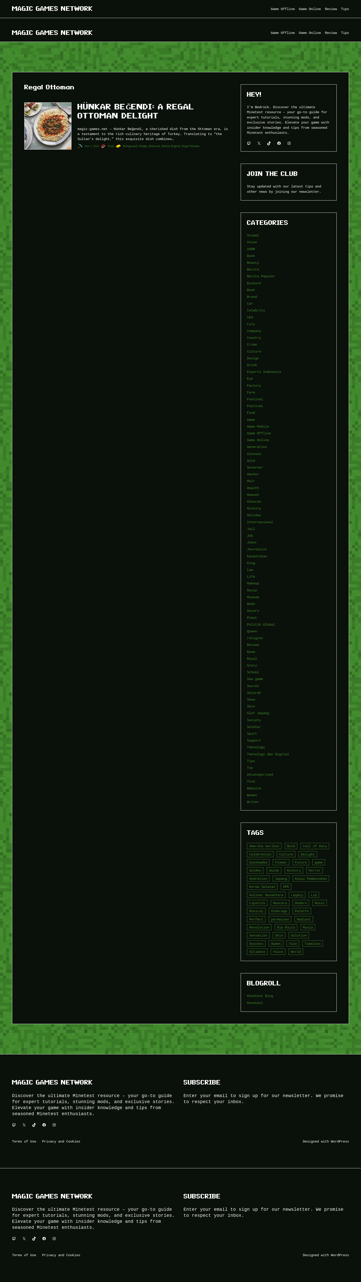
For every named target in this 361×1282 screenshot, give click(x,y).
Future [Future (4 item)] (301, 862)
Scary (252, 665)
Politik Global (261, 624)
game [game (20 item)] (319, 862)
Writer (253, 802)
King (251, 563)
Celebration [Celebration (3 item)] (260, 854)
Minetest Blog (260, 996)
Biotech (254, 283)
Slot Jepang (258, 713)
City (251, 324)
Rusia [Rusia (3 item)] (308, 927)
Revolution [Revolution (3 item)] (259, 927)
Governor (255, 467)
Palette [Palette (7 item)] (302, 911)
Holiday (254, 515)
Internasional (260, 522)
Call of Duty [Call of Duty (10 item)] (315, 846)
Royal (252, 658)
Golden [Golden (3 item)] (255, 870)
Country (254, 337)
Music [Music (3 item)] (320, 903)
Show (251, 699)
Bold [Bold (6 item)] (291, 846)
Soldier (254, 727)
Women (252, 795)
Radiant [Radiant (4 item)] (304, 919)
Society (254, 720)
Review (253, 645)
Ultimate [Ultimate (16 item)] (257, 952)
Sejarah (254, 693)
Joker (252, 542)
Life (251, 576)
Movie (252, 590)
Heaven (253, 495)
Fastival (255, 399)
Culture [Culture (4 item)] (286, 854)
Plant (252, 618)
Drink (252, 365)
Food (111, 146)
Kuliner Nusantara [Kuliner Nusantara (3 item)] (266, 895)
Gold (251, 460)
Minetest (255, 1003)
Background (130, 146)
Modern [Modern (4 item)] (301, 903)
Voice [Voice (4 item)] (278, 952)
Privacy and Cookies (61, 1141)
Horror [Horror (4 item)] (315, 870)
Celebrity (256, 310)
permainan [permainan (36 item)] (280, 919)
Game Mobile (258, 426)
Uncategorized (260, 774)
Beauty (253, 262)
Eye (250, 378)
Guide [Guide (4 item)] (274, 870)
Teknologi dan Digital (268, 754)
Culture (254, 351)
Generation (257, 447)
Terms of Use (24, 1141)
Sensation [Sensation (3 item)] (258, 935)
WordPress (340, 1141)
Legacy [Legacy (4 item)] (297, 895)
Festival (255, 406)
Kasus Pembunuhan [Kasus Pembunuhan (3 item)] (311, 878)
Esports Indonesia (264, 372)
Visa (251, 781)
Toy (250, 768)
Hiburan (254, 501)
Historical (154, 146)
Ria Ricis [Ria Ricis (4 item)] (286, 927)
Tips (251, 761)
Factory (254, 385)
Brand (252, 297)
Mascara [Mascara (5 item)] (280, 903)
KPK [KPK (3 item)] (286, 887)
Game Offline (259, 433)
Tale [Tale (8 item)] (293, 943)
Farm (251, 392)
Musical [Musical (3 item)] (256, 911)
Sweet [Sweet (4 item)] (276, 943)
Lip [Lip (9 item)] (314, 895)
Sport (252, 733)
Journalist (257, 549)
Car (250, 303)
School (253, 672)
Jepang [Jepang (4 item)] (281, 878)
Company (254, 331)
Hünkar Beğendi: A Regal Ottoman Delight (135, 111)
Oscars (253, 611)
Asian (252, 242)
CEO (250, 317)
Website (254, 788)
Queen (252, 631)
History (254, 508)
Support (254, 740)
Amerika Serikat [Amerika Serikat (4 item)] (264, 846)
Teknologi (256, 747)
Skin (251, 706)
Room (251, 652)
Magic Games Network (52, 8)
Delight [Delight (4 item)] (308, 854)
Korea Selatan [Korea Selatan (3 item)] (262, 887)
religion (255, 638)
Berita (253, 269)
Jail (251, 529)
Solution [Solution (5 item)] (299, 935)
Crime (252, 344)
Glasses (254, 454)
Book (251, 290)
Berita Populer (261, 276)
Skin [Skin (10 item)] (279, 935)
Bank (251, 256)
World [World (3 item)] (296, 952)
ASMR (251, 249)
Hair (251, 481)
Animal (253, 235)
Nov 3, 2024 (91, 146)
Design (253, 358)
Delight (142, 146)
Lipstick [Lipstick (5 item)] (257, 903)
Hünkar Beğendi (170, 146)
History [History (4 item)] (294, 870)
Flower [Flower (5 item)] (281, 862)
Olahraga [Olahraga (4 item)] (279, 911)
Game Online (258, 440)
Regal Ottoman (190, 146)
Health (253, 488)
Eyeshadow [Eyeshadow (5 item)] (258, 862)
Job (250, 535)
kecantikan (257, 556)
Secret (253, 686)
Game (251, 420)
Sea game (255, 679)
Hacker (253, 474)
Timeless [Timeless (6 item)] (313, 943)
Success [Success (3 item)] (256, 943)
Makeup (253, 583)
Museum (253, 597)
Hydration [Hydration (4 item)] (258, 878)
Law (250, 570)
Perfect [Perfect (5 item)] (256, 919)
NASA (251, 604)
